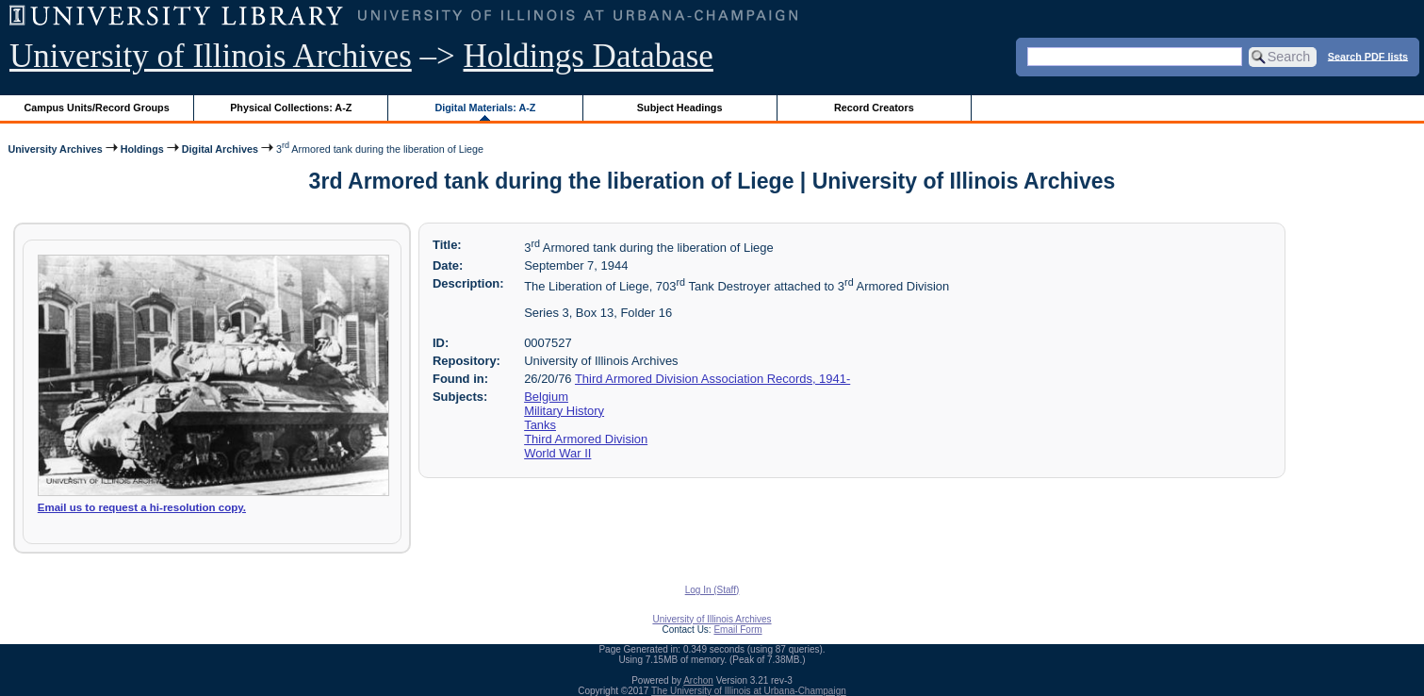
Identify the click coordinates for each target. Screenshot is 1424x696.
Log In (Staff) (712, 590)
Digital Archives (220, 148)
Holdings (142, 148)
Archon (698, 680)
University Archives (55, 148)
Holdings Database (588, 56)
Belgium (546, 396)
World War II (557, 453)
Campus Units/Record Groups (97, 107)
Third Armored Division (585, 439)
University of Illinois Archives (210, 56)
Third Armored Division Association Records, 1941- (712, 379)
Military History (564, 411)
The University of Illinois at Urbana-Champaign (748, 691)
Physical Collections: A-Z (291, 107)
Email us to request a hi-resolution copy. (142, 507)
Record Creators (874, 107)
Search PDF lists (1368, 55)
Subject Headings (680, 107)
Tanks (540, 425)
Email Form (737, 629)
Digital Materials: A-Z (484, 107)
